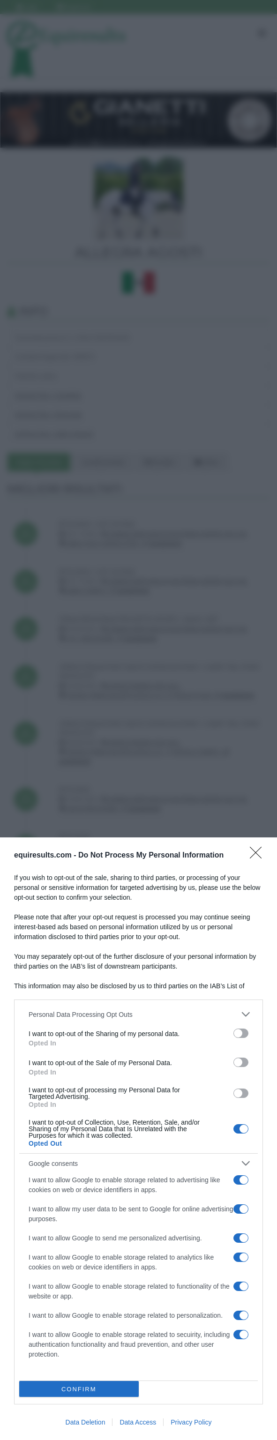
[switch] (240, 1033)
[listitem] (138, 1014)
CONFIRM (79, 1389)
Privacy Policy (191, 1422)
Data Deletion (85, 1422)
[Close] (259, 856)
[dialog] (138, 1138)
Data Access (138, 1422)
